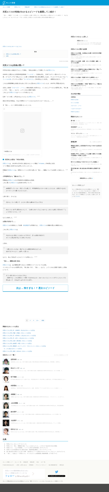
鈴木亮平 (14, 412)
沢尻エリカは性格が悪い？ (13, 54)
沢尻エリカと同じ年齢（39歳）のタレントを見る (17, 333)
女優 (18, 359)
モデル (18, 385)
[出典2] (38, 96)
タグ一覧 (43, 462)
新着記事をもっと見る (86, 178)
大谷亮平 (14, 420)
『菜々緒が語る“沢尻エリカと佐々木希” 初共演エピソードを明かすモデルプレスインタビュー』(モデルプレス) (35, 451)
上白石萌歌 (14, 403)
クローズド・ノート (18, 87)
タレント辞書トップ (8, 462)
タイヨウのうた (29, 79)
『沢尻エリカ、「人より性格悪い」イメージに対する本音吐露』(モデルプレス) (26, 447)
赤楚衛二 (14, 394)
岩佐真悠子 (26, 225)
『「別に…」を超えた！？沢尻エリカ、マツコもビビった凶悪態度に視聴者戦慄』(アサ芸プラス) (31, 453)
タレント (19, 377)
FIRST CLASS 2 (75, 111)
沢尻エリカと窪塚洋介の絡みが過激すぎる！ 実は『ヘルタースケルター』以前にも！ (86, 70)
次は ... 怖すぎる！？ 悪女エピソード (35, 288)
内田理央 (14, 385)
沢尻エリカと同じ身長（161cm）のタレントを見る (17, 351)
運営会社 (62, 465)
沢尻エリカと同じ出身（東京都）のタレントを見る (17, 341)
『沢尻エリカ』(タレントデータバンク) (15, 444)
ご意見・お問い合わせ (21, 465)
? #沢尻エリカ (8, 151)
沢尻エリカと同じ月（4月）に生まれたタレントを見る (18, 338)
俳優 (21, 368)
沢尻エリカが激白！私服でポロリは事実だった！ (85, 77)
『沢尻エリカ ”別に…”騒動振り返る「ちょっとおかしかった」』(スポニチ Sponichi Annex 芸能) (31, 446)
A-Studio (41, 163)
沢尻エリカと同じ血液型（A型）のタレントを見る (17, 343)
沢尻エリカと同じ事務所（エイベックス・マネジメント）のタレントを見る (24, 346)
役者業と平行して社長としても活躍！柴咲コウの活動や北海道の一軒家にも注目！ (86, 154)
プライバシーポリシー (41, 465)
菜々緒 (73, 120)
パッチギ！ (31, 74)
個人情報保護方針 (53, 465)
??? (5, 154)
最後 (43, 320)
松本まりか (14, 429)
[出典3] (15, 217)
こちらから (77, 196)
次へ (37, 320)
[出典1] (63, 78)
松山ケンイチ (15, 368)
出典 (7, 56)
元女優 (79, 127)
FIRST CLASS (74, 99)
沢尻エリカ (51, 70)
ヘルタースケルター (76, 108)
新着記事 (25, 462)
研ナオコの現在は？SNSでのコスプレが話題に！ (85, 162)
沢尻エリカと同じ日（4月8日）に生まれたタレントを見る (19, 335)
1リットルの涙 (75, 102)
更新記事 (32, 462)
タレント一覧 (18, 462)
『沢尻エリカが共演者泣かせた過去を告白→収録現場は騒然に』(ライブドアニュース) (28, 449)
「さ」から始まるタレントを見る (12, 348)
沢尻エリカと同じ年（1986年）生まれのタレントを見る (19, 330)
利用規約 (31, 465)
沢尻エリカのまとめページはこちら (12, 46)
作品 (38, 462)
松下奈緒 (14, 377)
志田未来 (14, 359)
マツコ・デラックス (76, 133)
